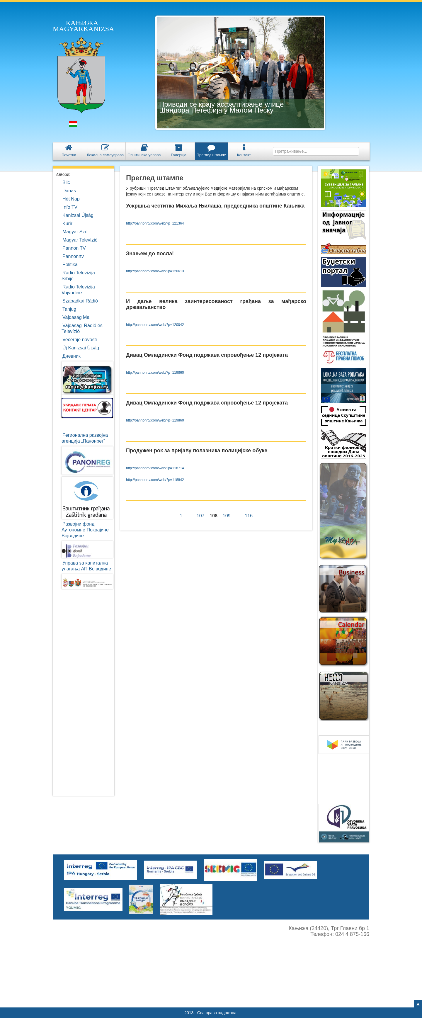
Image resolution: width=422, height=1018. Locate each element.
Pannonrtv (73, 256)
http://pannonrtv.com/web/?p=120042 (155, 325)
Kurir (67, 223)
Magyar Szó (74, 231)
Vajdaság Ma (75, 317)
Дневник (71, 356)
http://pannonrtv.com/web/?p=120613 (155, 271)
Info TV (69, 207)
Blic (66, 182)
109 (226, 515)
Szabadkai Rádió (80, 300)
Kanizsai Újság (77, 215)
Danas (69, 190)
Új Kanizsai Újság (80, 347)
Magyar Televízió (80, 239)
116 (248, 515)
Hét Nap (71, 198)
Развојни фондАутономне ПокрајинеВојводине (85, 529)
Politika (70, 264)
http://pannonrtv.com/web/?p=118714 (155, 468)
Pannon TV (74, 248)
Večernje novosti (79, 339)
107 (200, 515)
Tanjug (69, 309)
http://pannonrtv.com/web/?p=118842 (155, 480)
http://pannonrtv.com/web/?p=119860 (155, 373)
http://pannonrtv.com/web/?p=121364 (155, 223)
